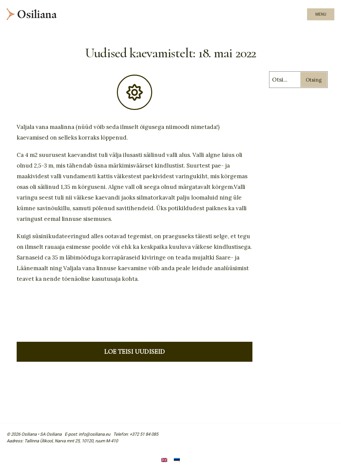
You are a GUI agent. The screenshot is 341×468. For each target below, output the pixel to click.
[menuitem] (164, 460)
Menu (320, 14)
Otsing (314, 80)
